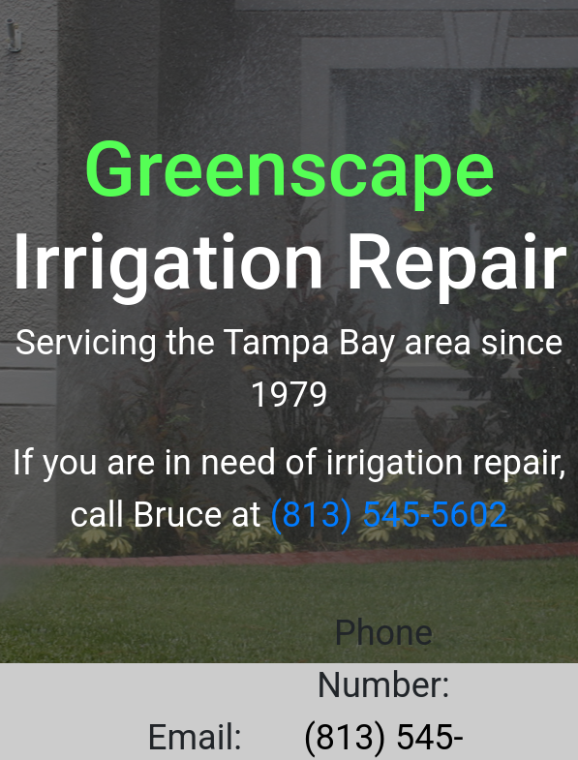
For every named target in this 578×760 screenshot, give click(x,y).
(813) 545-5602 (389, 515)
